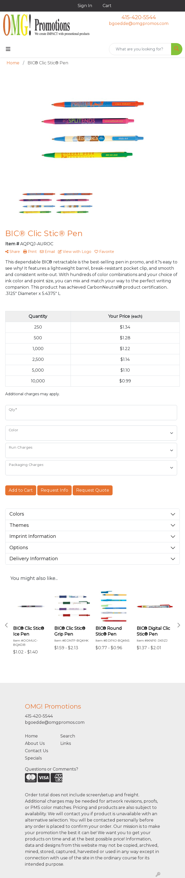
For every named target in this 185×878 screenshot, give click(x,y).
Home (31, 736)
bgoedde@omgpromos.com (138, 23)
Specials (33, 758)
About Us (35, 743)
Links (65, 743)
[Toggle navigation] (8, 49)
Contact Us (36, 750)
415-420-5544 (138, 17)
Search (67, 736)
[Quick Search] (140, 49)
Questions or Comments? (51, 769)
